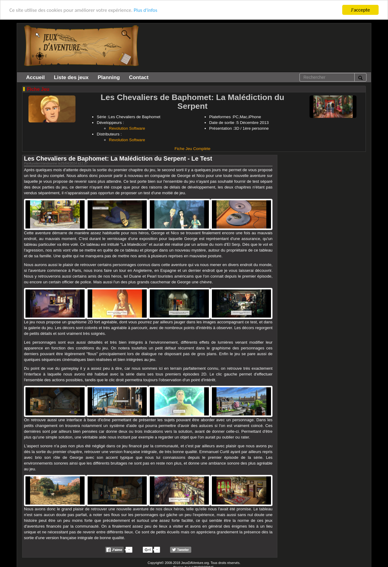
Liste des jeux (71, 77)
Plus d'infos (145, 10)
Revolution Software (127, 128)
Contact (139, 77)
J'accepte (360, 10)
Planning (109, 77)
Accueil (35, 77)
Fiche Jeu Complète (193, 148)
